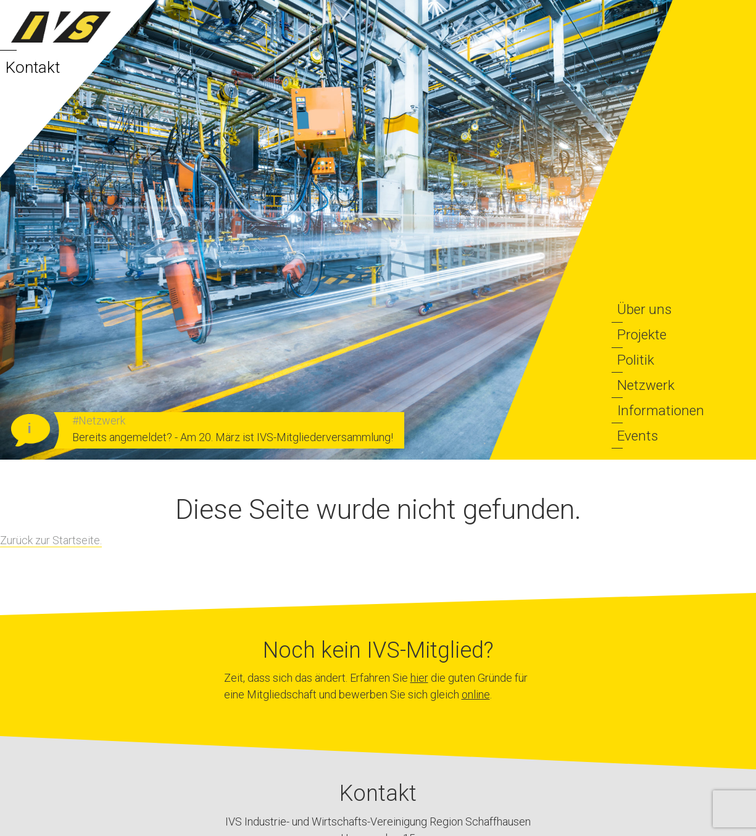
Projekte (642, 334)
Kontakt (33, 67)
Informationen (660, 410)
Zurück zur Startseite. (51, 540)
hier (419, 677)
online (476, 694)
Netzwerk (646, 385)
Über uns (644, 309)
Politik (635, 360)
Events (637, 436)
